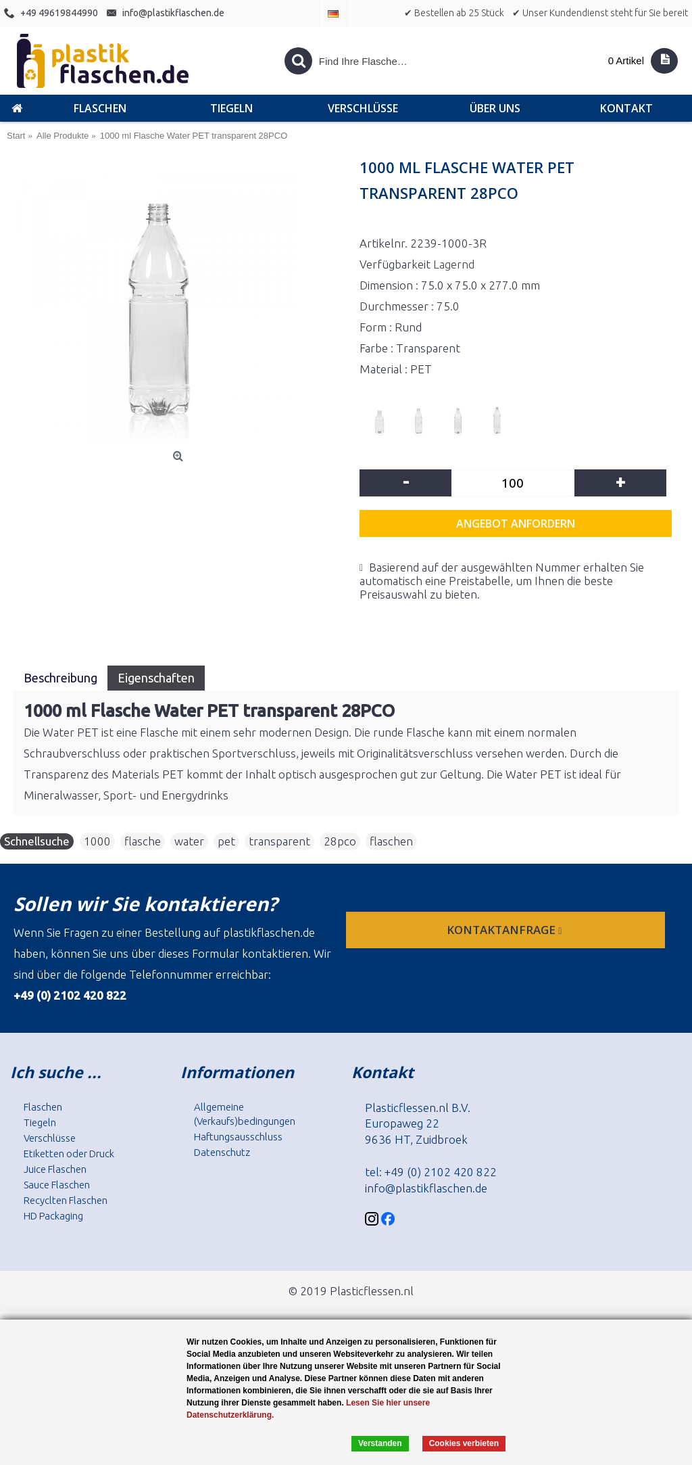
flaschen (391, 841)
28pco (340, 841)
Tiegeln (40, 1122)
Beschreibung (60, 677)
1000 (97, 841)
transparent (279, 841)
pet (226, 841)
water (189, 841)
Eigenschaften (156, 677)
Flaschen (43, 1107)
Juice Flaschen (55, 1169)
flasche (142, 841)
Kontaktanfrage (505, 929)
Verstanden (380, 1443)
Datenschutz (222, 1152)
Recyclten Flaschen (65, 1200)
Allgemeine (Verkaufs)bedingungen (244, 1114)
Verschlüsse (50, 1138)
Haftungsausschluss (238, 1136)
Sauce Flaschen (57, 1184)
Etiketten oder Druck (69, 1153)
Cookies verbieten (464, 1443)
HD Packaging (53, 1216)
